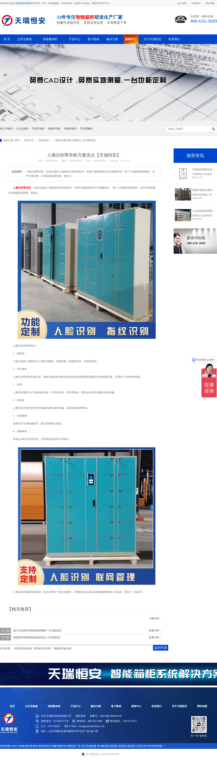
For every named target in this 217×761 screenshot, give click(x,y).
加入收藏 (181, 3)
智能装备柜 (70, 128)
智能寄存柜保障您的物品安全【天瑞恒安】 (37, 637)
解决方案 (112, 39)
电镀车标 (62, 746)
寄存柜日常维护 (43, 648)
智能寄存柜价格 (62, 648)
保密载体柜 (50, 39)
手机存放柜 (38, 128)
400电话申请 (25, 746)
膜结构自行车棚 (47, 746)
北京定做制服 (88, 746)
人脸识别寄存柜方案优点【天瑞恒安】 (75, 140)
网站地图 (210, 3)
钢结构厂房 (74, 746)
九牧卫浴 (141, 746)
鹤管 (35, 746)
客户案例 (93, 39)
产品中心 (74, 39)
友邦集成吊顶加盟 (107, 746)
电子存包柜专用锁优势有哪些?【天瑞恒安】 (38, 630)
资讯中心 (29, 140)
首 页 (7, 39)
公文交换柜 (22, 128)
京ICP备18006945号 (111, 716)
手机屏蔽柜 (86, 128)
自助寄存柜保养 (23, 648)
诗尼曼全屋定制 (126, 746)
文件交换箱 (24, 39)
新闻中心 (131, 39)
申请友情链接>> (156, 746)
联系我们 (196, 3)
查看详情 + (155, 630)
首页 (17, 140)
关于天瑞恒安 (152, 39)
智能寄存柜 (54, 128)
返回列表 (160, 648)
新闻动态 (44, 140)
